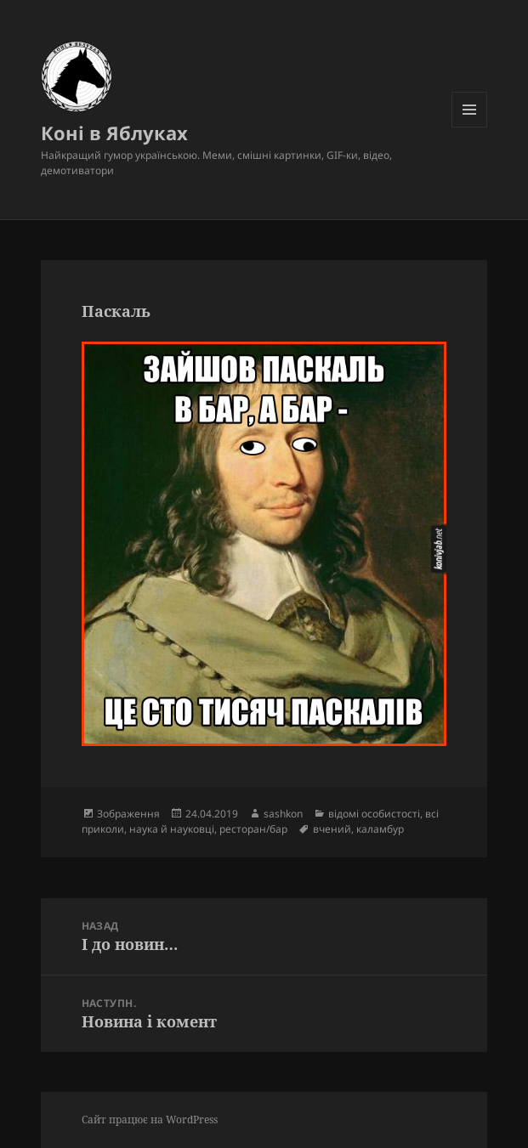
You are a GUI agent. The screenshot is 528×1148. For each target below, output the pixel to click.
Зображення (128, 813)
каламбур (380, 829)
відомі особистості (374, 813)
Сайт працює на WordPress (150, 1119)
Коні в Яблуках (114, 132)
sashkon (283, 813)
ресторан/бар (253, 829)
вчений (332, 829)
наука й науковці (171, 829)
